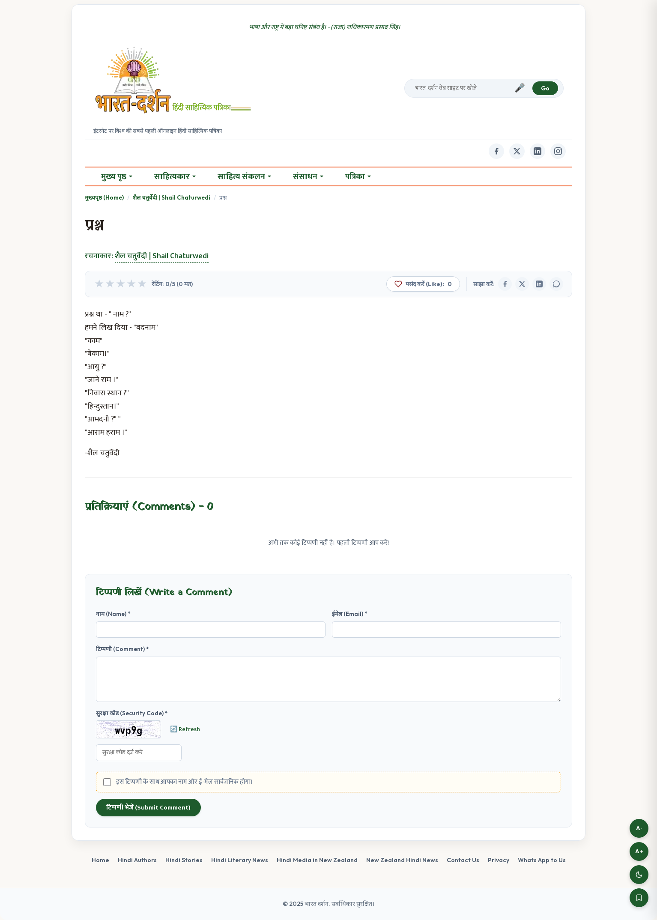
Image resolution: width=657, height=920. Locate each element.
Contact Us (463, 860)
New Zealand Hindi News (402, 860)
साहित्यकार (175, 176)
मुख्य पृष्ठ (116, 176)
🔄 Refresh (185, 729)
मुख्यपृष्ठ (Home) (104, 197)
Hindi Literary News (239, 860)
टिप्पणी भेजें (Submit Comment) (148, 807)
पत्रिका (358, 176)
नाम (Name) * (113, 614)
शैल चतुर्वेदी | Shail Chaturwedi (171, 197)
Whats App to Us (542, 860)
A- (639, 828)
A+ (639, 851)
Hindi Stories (184, 860)
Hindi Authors (137, 860)
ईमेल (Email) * (349, 614)
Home (100, 860)
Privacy (498, 860)
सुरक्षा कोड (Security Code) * (132, 713)
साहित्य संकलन (244, 176)
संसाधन (308, 176)
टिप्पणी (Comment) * (122, 649)
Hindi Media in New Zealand (317, 860)
